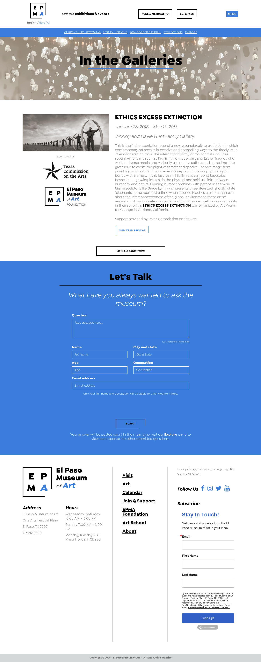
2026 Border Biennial (145, 32)
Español (44, 22)
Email (186, 536)
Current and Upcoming (82, 32)
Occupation (143, 363)
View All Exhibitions (130, 251)
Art (126, 484)
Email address (83, 378)
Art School (134, 523)
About (129, 531)
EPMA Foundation (135, 512)
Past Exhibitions (115, 32)
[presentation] (98, 408)
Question (79, 315)
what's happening (132, 230)
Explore (191, 32)
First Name (190, 555)
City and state (145, 347)
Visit (127, 475)
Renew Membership (155, 14)
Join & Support (138, 501)
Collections (173, 32)
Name (77, 347)
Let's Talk (187, 14)
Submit (131, 423)
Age (75, 363)
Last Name (190, 574)
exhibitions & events (92, 14)
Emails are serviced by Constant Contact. (209, 607)
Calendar (132, 492)
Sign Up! (208, 618)
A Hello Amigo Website (157, 657)
